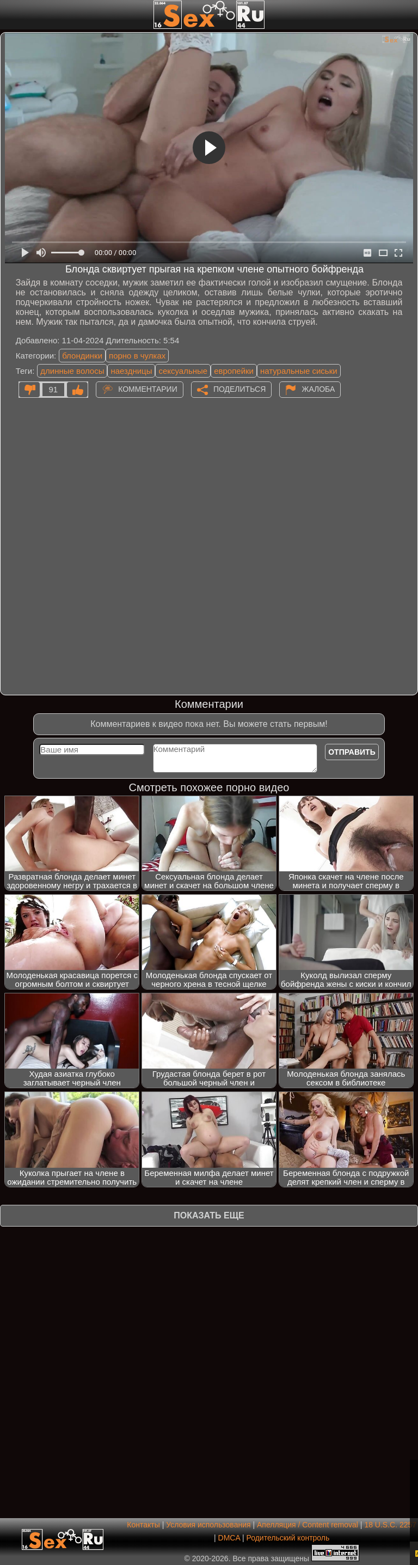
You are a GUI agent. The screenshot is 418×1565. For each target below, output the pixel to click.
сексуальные (182, 370)
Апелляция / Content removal (307, 1524)
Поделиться (239, 388)
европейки (234, 370)
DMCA (229, 1537)
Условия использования (208, 1524)
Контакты (143, 1524)
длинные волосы (72, 370)
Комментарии (147, 388)
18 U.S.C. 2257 (390, 1524)
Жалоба (318, 388)
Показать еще (209, 1215)
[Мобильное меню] (10, 14)
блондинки (82, 355)
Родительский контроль (287, 1537)
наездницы (131, 370)
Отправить (352, 752)
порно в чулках (137, 355)
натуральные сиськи (298, 370)
